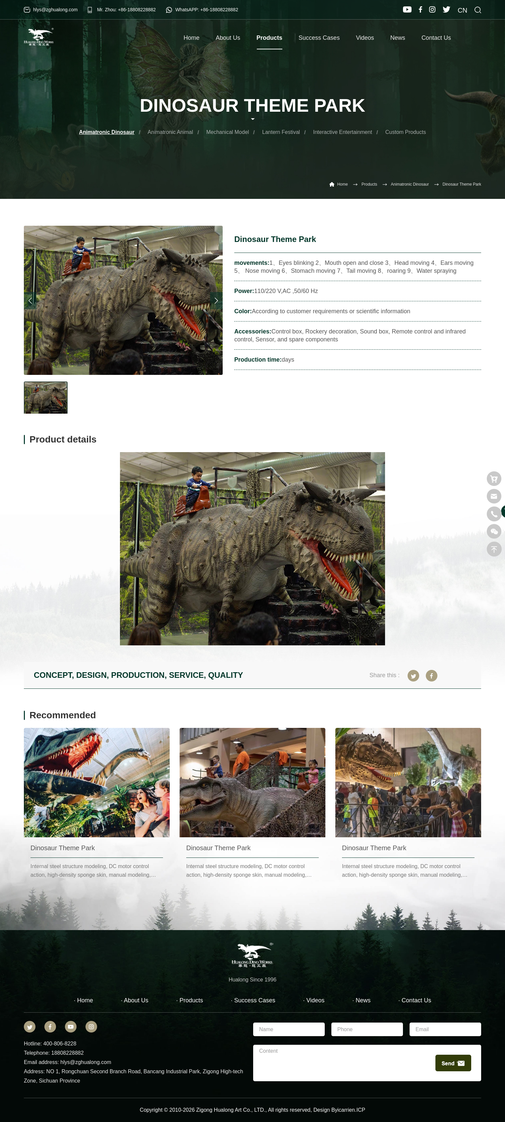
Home (191, 37)
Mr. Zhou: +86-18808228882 (126, 9)
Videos (365, 37)
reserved (300, 1110)
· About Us (134, 1000)
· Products (189, 1000)
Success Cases (319, 37)
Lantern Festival (281, 132)
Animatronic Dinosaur (107, 132)
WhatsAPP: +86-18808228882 (206, 9)
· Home (83, 1000)
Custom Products (405, 132)
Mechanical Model (227, 132)
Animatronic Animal (170, 132)
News (397, 37)
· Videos (314, 1000)
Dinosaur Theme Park (462, 184)
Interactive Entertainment (342, 132)
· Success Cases (253, 1000)
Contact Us (436, 37)
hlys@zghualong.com (55, 9)
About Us (228, 37)
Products (269, 41)
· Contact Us (414, 1000)
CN (462, 10)
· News (361, 1000)
